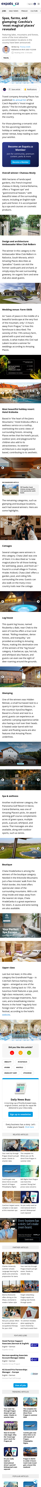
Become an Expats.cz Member (20, 148)
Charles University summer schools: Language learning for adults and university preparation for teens (10, 1271)
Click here (29, 1127)
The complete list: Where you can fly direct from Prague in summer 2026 (30, 1413)
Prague (24, 11)
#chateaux (22, 1062)
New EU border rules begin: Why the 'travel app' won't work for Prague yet (10, 1437)
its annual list (19, 99)
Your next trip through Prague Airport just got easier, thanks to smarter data (10, 1413)
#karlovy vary (10, 1073)
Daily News (13, 11)
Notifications (30, 89)
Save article (14, 89)
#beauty (7, 1062)
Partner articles (20, 1247)
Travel (6, 58)
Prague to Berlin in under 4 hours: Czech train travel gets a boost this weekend (30, 1463)
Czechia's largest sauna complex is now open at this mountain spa (10, 1207)
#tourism (27, 1073)
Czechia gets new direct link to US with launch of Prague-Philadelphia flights (29, 1438)
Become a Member (20, 162)
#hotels (19, 1067)
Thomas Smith (25, 47)
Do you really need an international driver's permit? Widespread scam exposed (10, 1464)
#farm (7, 1067)
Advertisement (36, 354)
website (6, 1014)
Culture (34, 11)
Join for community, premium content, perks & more (20, 155)
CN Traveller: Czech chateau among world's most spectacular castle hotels (28, 490)
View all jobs (20, 1385)
